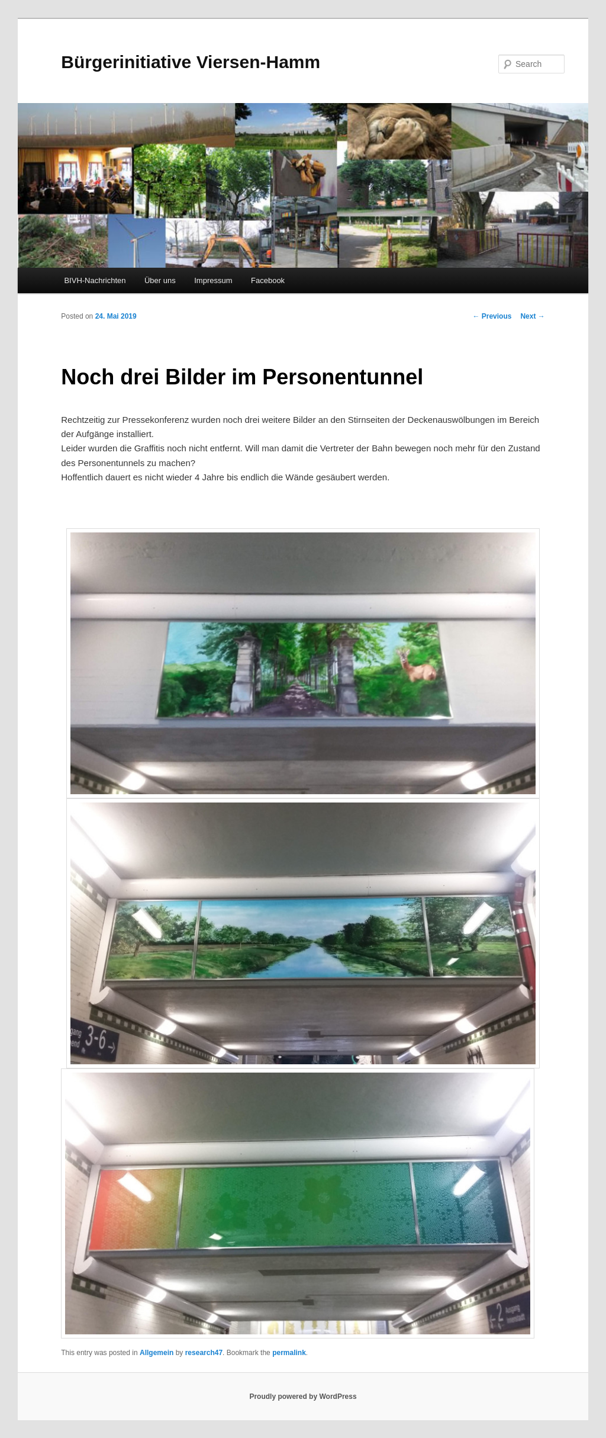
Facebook (268, 280)
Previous (491, 316)
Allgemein (156, 1353)
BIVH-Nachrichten (94, 280)
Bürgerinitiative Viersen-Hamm (190, 62)
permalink (289, 1353)
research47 (204, 1353)
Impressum (213, 280)
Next (532, 316)
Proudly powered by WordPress (302, 1396)
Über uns (160, 280)
